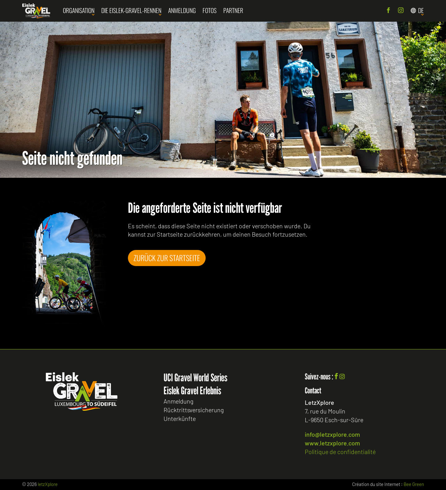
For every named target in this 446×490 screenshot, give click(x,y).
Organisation (78, 10)
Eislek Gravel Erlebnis (192, 390)
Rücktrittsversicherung (194, 410)
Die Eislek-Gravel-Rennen (131, 10)
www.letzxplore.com (332, 443)
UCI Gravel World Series (195, 377)
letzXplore (48, 484)
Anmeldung (182, 10)
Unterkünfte (180, 419)
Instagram (401, 11)
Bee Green (414, 484)
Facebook (388, 11)
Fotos (209, 10)
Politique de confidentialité (340, 451)
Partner (233, 10)
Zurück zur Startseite (168, 257)
